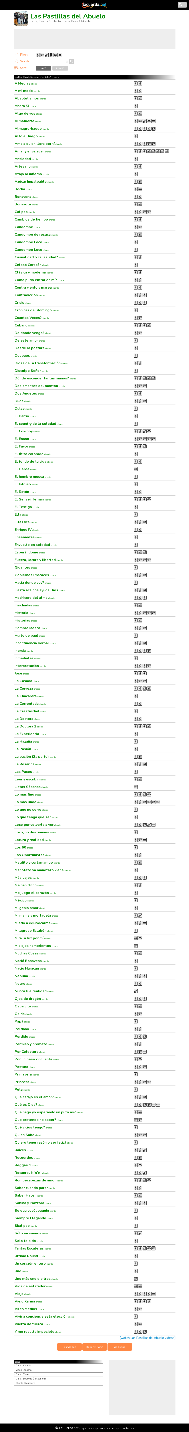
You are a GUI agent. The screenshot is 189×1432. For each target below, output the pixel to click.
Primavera (27, 1074)
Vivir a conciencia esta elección (45, 1316)
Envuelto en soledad (36, 544)
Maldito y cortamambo (37, 862)
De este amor (30, 340)
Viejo (23, 1293)
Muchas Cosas (30, 953)
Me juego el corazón (35, 892)
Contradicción (30, 295)
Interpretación (30, 665)
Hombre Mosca (31, 628)
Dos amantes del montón (40, 385)
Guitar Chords (23, 1365)
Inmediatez (28, 658)
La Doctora (27, 718)
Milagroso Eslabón (34, 930)
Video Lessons (24, 1370)
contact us (128, 1428)
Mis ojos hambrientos (36, 945)
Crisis (23, 302)
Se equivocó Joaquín (35, 1210)
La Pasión (26, 749)
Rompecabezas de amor (39, 1180)
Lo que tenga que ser (36, 817)
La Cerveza (27, 688)
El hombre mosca (33, 476)
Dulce (23, 408)
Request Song (94, 1347)
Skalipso (26, 1225)
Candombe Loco (32, 249)
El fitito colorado (33, 454)
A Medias (26, 83)
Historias (26, 620)
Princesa (25, 1082)
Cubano (25, 325)
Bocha (23, 189)
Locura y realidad (33, 839)
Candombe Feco (32, 242)
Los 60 (24, 847)
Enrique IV (27, 529)
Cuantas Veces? (32, 317)
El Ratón (25, 491)
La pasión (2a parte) (35, 756)
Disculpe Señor (31, 370)
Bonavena (26, 196)
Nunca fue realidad (34, 991)
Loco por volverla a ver (38, 824)
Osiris (23, 1013)
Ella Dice (26, 522)
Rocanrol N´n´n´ (32, 1172)
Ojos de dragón (31, 998)
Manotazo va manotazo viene (43, 870)
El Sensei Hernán (33, 499)
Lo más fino (28, 794)
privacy (100, 1428)
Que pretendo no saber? (39, 1119)
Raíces (24, 1150)
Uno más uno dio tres (36, 1278)
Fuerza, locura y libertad (39, 559)
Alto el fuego (30, 136)
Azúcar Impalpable (34, 181)
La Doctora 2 (29, 726)
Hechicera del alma (35, 597)
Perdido (25, 1036)
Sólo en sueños (31, 1233)
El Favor (25, 446)
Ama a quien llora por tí (38, 143)
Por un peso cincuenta (37, 1059)
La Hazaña (27, 741)
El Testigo (27, 506)
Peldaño (25, 1029)
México (24, 900)
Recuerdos (27, 1157)
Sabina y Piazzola (33, 1203)
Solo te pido (29, 1240)
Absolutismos (30, 98)
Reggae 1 (26, 1165)
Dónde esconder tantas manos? (45, 378)
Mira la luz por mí (33, 938)
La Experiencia (30, 733)
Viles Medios (29, 1308)
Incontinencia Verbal (35, 643)
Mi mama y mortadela (36, 915)
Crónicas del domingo (37, 310)
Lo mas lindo (29, 802)
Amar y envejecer (33, 151)
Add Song (119, 1347)
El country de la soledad (39, 423)
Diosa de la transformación (41, 363)
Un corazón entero (34, 1263)
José (22, 673)
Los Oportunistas (33, 855)
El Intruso (26, 484)
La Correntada (30, 703)
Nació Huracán (30, 968)
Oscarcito (26, 1006)
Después (26, 355)
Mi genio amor (30, 907)
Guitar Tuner (23, 1374)
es (108, 1428)
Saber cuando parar (35, 1187)
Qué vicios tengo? (33, 1127)
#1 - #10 (60, 68)
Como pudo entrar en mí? (39, 279)
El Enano (25, 438)
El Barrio (25, 416)
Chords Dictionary (25, 1383)
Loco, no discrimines (35, 832)
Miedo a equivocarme (36, 923)
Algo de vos (28, 113)
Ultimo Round (30, 1256)
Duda (23, 401)
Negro (23, 983)
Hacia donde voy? (33, 582)
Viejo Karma (28, 1301)
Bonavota (26, 204)
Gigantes (26, 567)
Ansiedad (26, 158)
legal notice (87, 1428)
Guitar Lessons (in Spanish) (31, 1378)
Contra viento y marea (37, 287)
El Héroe (26, 469)
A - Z (43, 68)
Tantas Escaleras (33, 1248)
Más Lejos (27, 877)
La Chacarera (29, 696)
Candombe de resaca (36, 234)
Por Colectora (30, 1051)
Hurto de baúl (30, 635)
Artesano (26, 166)
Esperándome (30, 552)
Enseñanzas (28, 537)
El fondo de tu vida (34, 461)
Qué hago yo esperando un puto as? (49, 1112)
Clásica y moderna (34, 272)
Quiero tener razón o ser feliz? (44, 1142)
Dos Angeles (29, 393)
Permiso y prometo (34, 1044)
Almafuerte (28, 121)
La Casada (27, 681)
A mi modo (27, 90)
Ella (21, 514)
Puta (22, 1089)
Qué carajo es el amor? (38, 1097)
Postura (25, 1066)
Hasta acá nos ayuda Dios (40, 590)
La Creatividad (30, 711)
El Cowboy (27, 431)
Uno (21, 1271)
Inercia (24, 650)
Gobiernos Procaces (35, 575)
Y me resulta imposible (38, 1331)
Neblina (25, 976)
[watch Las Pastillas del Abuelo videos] (147, 1338)
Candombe (27, 227)
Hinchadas (27, 605)
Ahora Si (25, 105)
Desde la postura (33, 348)
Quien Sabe (28, 1134)
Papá (22, 1021)
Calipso (25, 211)
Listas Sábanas (31, 786)
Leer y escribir (30, 779)
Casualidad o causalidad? (40, 257)
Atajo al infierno (32, 174)
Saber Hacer (29, 1195)
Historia (25, 612)
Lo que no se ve (31, 809)
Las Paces (27, 771)
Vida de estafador (34, 1286)
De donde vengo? (33, 332)
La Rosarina (28, 764)
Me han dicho (29, 885)
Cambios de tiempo (35, 219)
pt (118, 1428)
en (113, 1428)
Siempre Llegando (34, 1218)
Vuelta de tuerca (32, 1324)
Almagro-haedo (32, 128)
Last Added (69, 1347)
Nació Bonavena (32, 960)
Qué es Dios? (29, 1104)
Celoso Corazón (32, 264)
